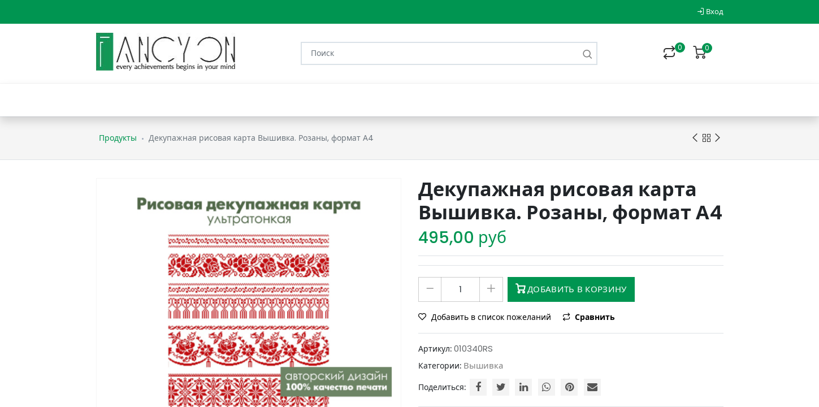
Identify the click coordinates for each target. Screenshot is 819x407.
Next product (717, 138)
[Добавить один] (490, 289)
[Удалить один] (429, 289)
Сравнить (588, 317)
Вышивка (483, 365)
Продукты (118, 138)
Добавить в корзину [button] (571, 289)
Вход (710, 11)
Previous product (695, 138)
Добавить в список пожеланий (485, 317)
